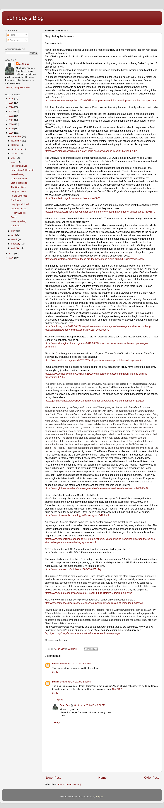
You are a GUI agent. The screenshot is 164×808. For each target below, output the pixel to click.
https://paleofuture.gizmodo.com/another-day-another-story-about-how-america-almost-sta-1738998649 (100, 211)
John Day (65, 705)
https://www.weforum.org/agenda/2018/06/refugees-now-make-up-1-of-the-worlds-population (94, 360)
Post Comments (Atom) (69, 784)
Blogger (99, 796)
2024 (11, 107)
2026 (11, 98)
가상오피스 (117, 689)
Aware (14, 217)
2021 (11, 120)
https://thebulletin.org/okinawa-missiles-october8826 (72, 198)
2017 (11, 253)
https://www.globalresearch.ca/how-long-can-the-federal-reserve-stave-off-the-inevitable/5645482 (96, 488)
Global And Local (19, 178)
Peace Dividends (19, 196)
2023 (11, 111)
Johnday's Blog (25, 18)
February (16, 244)
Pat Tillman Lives (19, 166)
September (17, 149)
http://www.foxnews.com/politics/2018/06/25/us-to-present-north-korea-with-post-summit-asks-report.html (100, 100)
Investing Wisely (19, 221)
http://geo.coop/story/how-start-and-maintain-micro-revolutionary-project (83, 633)
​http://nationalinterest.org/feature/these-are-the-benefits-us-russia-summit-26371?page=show (94, 259)
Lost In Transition (19, 183)
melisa (55, 663)
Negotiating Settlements (22, 170)
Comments (13, 40)
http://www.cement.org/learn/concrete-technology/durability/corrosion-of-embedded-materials (94, 603)
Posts (11, 35)
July (13, 158)
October (15, 145)
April (13, 235)
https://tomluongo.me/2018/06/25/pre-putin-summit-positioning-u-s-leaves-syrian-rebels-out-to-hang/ (98, 326)
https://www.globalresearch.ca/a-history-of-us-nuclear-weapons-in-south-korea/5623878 (91, 151)
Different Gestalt (19, 208)
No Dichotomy (17, 174)
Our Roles (16, 200)
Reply (55, 672)
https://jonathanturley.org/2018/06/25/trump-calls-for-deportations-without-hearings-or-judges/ (94, 400)
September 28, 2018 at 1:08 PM (75, 682)
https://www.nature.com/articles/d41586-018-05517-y (73, 569)
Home (102, 777)
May (13, 231)
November (16, 141)
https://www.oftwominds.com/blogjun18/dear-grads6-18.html (77, 515)
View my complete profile (17, 87)
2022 (11, 116)
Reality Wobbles (19, 213)
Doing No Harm (18, 191)
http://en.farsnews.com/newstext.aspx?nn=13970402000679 (77, 329)
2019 (11, 128)
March (14, 239)
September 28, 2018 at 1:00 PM (75, 663)
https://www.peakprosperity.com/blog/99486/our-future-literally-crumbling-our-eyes (88, 593)
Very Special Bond (20, 204)
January (15, 248)
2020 (11, 124)
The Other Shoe (18, 187)
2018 (11, 133)
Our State (15, 225)
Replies (59, 699)
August (15, 153)
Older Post (151, 777)
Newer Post (53, 777)
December (16, 136)
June (14, 162)
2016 (11, 258)
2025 (11, 103)
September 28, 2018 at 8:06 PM (89, 705)
